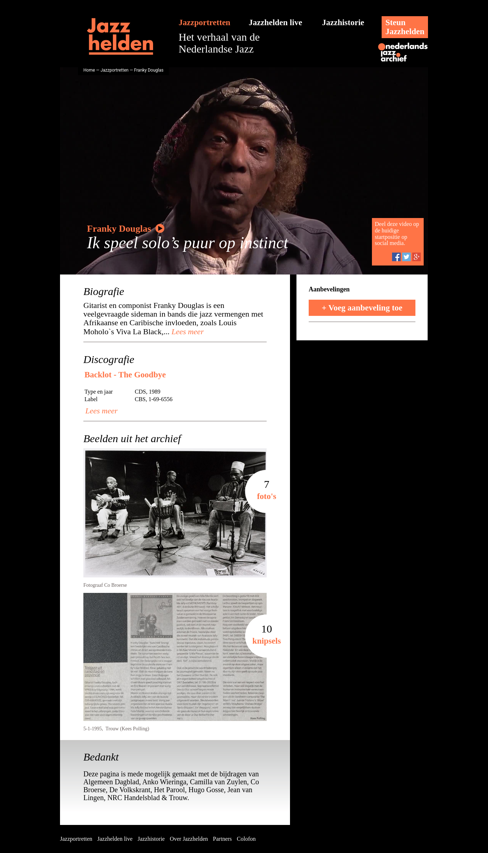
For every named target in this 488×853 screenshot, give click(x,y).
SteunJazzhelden (404, 27)
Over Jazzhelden (189, 839)
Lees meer (187, 331)
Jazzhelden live (275, 22)
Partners (222, 839)
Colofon (246, 839)
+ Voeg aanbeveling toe (362, 307)
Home (89, 70)
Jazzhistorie (343, 22)
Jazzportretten (204, 22)
